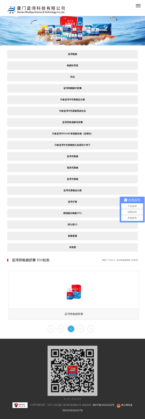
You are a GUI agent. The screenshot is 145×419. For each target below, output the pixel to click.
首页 (104, 260)
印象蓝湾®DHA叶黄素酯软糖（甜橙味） (72, 133)
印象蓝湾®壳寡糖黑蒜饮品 (72, 111)
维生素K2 (72, 224)
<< (60, 329)
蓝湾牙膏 (72, 202)
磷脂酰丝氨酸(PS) (72, 213)
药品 (72, 77)
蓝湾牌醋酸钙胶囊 (72, 88)
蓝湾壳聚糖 (72, 156)
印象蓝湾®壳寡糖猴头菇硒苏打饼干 (72, 145)
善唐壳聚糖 (72, 167)
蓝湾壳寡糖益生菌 (72, 190)
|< (51, 329)
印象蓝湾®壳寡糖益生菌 (72, 99)
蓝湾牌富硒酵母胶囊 (72, 122)
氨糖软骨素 (72, 65)
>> (80, 329)
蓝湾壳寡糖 (72, 179)
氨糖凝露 (72, 236)
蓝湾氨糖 (72, 54)
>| (91, 329)
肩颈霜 (72, 247)
